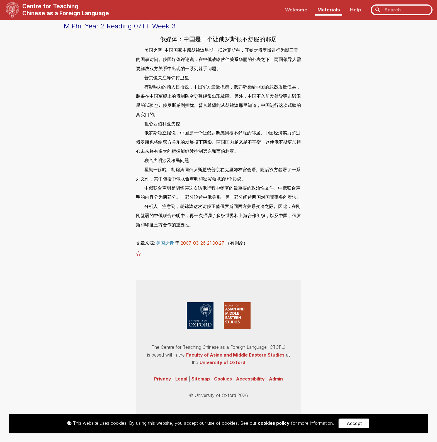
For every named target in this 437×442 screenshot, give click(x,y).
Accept (354, 423)
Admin (276, 379)
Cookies (223, 379)
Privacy (162, 379)
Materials (328, 10)
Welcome (296, 10)
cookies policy (274, 423)
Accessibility (250, 379)
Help (355, 10)
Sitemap (200, 379)
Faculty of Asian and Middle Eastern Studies (235, 355)
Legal (181, 379)
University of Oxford (222, 362)
